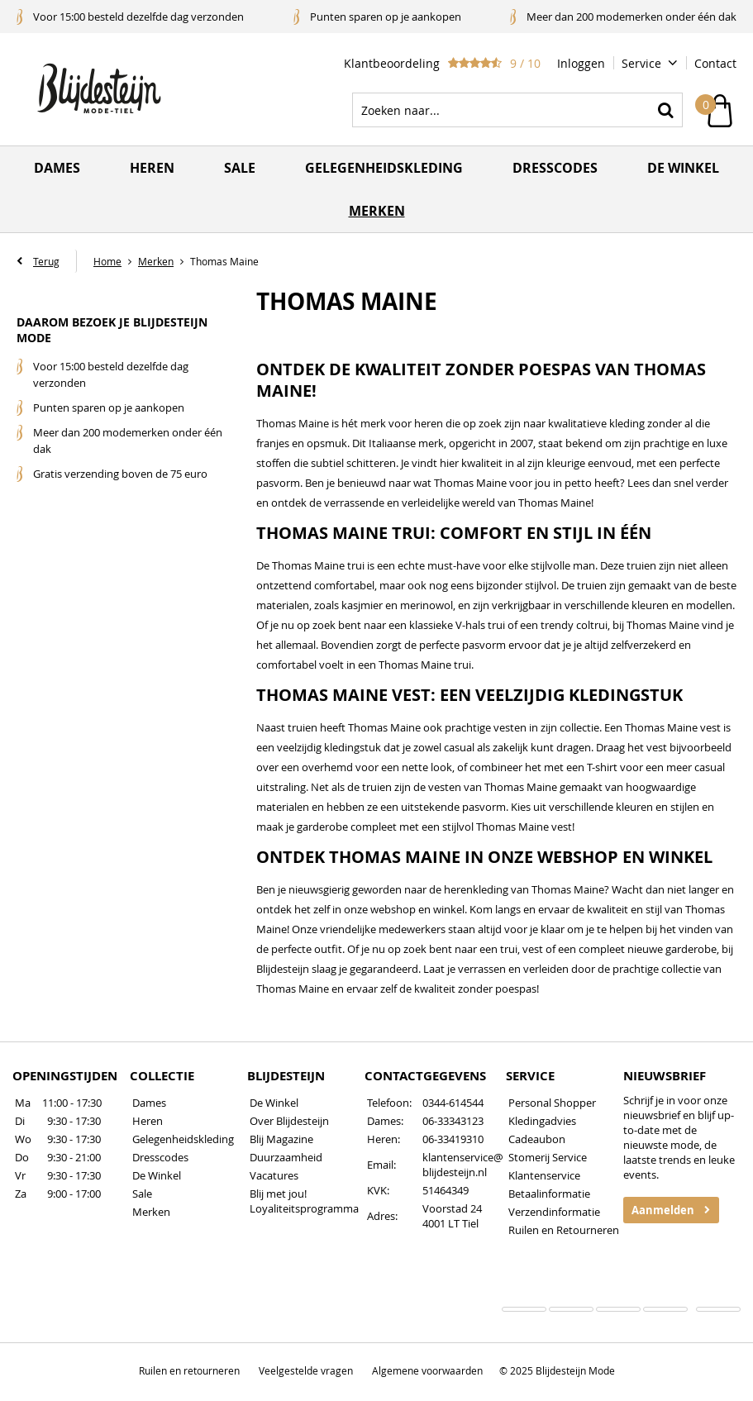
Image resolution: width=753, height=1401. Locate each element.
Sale (239, 168)
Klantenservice (544, 1175)
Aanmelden (662, 1210)
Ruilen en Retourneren (563, 1229)
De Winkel (156, 1175)
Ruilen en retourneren (189, 1370)
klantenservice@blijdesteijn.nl (462, 1164)
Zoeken (665, 109)
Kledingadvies (542, 1120)
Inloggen (581, 63)
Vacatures (274, 1175)
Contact (715, 63)
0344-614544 (453, 1102)
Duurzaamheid (286, 1157)
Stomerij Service (547, 1157)
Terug (46, 261)
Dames (57, 168)
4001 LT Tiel (450, 1223)
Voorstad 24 (452, 1208)
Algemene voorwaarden (427, 1370)
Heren (152, 168)
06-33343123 (453, 1120)
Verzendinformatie (554, 1211)
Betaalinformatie (549, 1193)
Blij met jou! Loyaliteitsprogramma (304, 1201)
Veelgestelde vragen (306, 1370)
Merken (377, 211)
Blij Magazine (281, 1139)
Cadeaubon (536, 1139)
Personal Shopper (552, 1102)
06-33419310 (453, 1139)
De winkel (683, 168)
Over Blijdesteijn (289, 1120)
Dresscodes (555, 168)
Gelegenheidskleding (384, 168)
